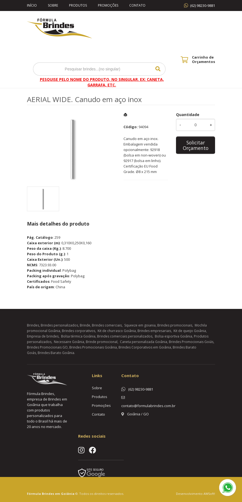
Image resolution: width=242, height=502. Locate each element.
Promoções (108, 5)
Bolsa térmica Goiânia (78, 336)
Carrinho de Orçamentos (203, 59)
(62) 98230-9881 (202, 5)
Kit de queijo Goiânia (190, 330)
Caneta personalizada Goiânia (143, 341)
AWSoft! (209, 494)
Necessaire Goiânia (69, 341)
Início (32, 5)
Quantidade (187, 114)
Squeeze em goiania (140, 325)
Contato (137, 5)
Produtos (78, 5)
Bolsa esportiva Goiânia (173, 336)
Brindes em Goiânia (58, 494)
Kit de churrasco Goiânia (117, 330)
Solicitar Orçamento (195, 145)
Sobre (53, 5)
